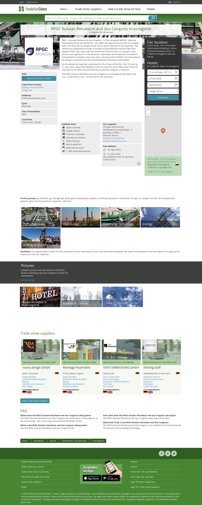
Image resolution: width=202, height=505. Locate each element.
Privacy (133, 461)
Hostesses (148, 381)
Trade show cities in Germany (35, 471)
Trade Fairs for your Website (143, 471)
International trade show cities (35, 476)
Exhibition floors (70, 386)
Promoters (148, 384)
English (177, 2)
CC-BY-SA (178, 155)
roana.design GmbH (36, 367)
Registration (31, 2)
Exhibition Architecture (33, 384)
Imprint (133, 466)
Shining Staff (152, 367)
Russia (53, 440)
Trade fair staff (150, 386)
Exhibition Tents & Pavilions (116, 381)
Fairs (64, 9)
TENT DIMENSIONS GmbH (121, 367)
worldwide (38, 440)
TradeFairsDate (33, 9)
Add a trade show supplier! (35, 400)
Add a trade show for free (124, 9)
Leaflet (150, 155)
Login (21, 2)
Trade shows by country (32, 466)
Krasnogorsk (98, 440)
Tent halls (107, 384)
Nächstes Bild (99, 349)
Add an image (27, 280)
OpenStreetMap (164, 155)
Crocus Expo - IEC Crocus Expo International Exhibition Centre (161, 160)
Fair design (27, 386)
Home (24, 440)
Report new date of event (39, 78)
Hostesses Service (152, 376)
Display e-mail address (32, 87)
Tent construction (111, 376)
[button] (163, 131)
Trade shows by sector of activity (36, 461)
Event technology (111, 379)
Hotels (151, 9)
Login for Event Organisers (142, 482)
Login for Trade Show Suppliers (145, 487)
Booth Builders (29, 376)
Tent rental (108, 386)
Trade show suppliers (88, 9)
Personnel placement (153, 379)
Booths (25, 381)
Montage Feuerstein (76, 367)
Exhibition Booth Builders (34, 379)
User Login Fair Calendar (142, 476)
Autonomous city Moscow (74, 440)
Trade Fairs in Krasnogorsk (159, 171)
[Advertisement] (101, 99)
